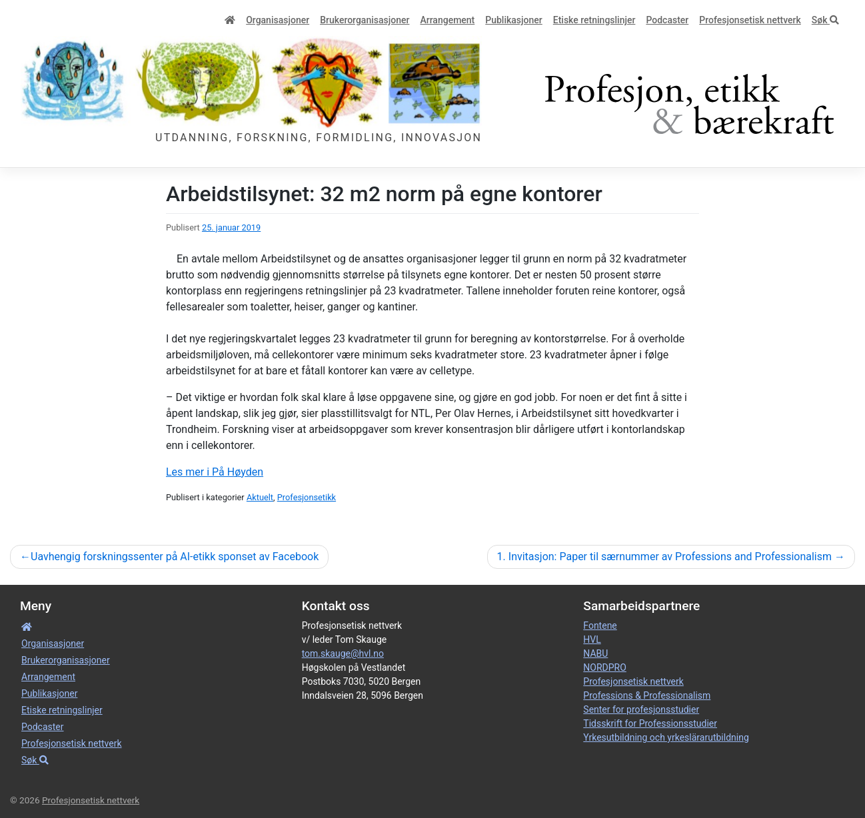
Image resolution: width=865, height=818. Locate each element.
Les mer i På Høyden (214, 472)
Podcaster (667, 20)
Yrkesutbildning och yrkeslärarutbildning (665, 737)
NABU (595, 653)
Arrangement (447, 20)
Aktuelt (260, 497)
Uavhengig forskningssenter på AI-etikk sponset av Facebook (175, 556)
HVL (591, 639)
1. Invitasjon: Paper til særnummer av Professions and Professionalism (664, 556)
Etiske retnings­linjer (594, 20)
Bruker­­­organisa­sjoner (364, 20)
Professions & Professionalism (646, 695)
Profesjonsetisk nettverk (750, 20)
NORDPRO (604, 667)
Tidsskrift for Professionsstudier (650, 723)
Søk (825, 20)
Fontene (599, 625)
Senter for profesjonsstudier (641, 709)
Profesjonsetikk (306, 497)
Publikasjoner (513, 20)
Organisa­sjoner (277, 20)
